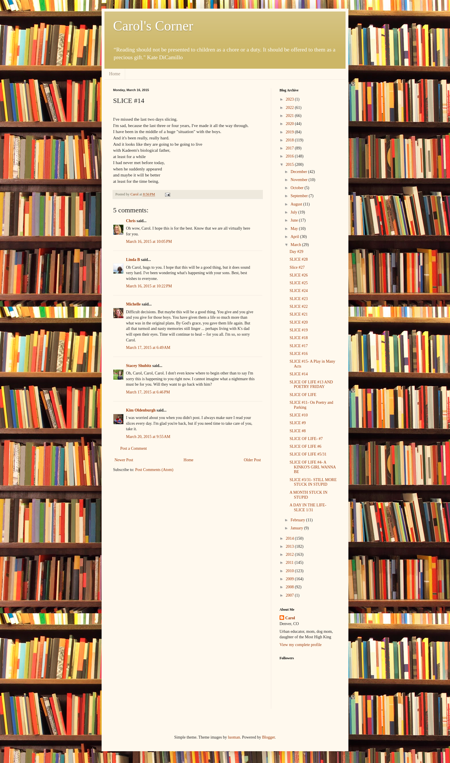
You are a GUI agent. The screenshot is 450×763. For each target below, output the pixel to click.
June (294, 220)
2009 (290, 579)
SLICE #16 (299, 353)
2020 (290, 124)
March (296, 245)
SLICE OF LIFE (303, 395)
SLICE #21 (299, 314)
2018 (290, 140)
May (294, 228)
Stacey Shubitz (138, 366)
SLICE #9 (298, 423)
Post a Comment (133, 448)
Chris (130, 221)
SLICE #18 (299, 338)
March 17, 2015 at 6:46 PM (148, 392)
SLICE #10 (299, 415)
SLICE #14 (299, 374)
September (299, 196)
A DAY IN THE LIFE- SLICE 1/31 (308, 507)
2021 (290, 116)
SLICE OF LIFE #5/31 (308, 454)
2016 (290, 156)
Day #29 (296, 251)
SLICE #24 (299, 291)
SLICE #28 (299, 259)
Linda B (133, 259)
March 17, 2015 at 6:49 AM (148, 347)
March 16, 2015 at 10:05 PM (149, 241)
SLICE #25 (299, 283)
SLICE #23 (299, 299)
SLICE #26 (299, 275)
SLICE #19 (299, 330)
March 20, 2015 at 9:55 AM (148, 437)
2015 (290, 164)
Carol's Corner (153, 25)
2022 (290, 107)
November (299, 180)
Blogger (268, 737)
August (296, 204)
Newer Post (124, 460)
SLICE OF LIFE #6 (305, 446)
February (298, 520)
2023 (290, 99)
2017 (290, 148)
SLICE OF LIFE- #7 (306, 439)
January (297, 528)
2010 (290, 571)
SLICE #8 (298, 431)
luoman (234, 737)
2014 (290, 538)
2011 (290, 562)
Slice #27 (297, 267)
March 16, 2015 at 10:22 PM (149, 286)
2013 (290, 546)
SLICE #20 (299, 322)
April (295, 237)
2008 (290, 587)
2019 (290, 132)
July (294, 212)
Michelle (133, 304)
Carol (290, 618)
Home (114, 73)
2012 (290, 554)
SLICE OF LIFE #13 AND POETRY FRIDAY (311, 384)
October (297, 188)
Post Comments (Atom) (154, 470)
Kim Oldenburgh (141, 410)
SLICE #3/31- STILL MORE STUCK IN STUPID (313, 482)
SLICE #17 (299, 346)
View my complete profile (301, 645)
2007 (290, 595)
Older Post (252, 460)
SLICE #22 (299, 306)
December (299, 172)
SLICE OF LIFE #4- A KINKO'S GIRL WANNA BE (313, 467)
